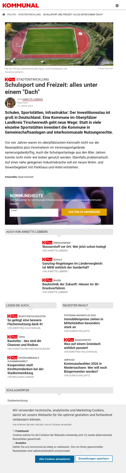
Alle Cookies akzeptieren (54, 459)
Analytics (20, 442)
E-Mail (14, 210)
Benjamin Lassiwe (23, 377)
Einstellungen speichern (94, 458)
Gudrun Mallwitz (79, 331)
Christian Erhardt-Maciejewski (31, 349)
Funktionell (22, 431)
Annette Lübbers (32, 99)
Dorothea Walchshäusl (26, 328)
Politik (11, 14)
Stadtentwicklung (29, 14)
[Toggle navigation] (117, 5)
